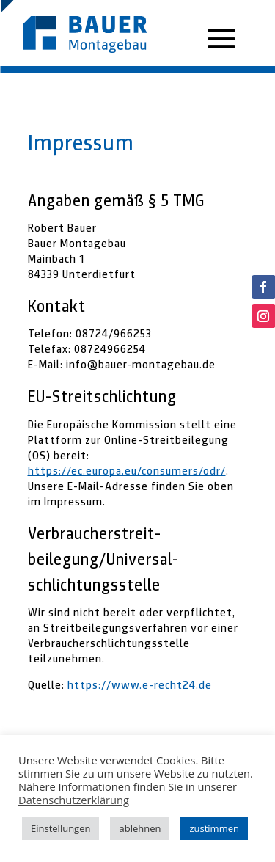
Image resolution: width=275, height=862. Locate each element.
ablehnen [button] (140, 828)
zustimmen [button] (214, 828)
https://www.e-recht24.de (139, 685)
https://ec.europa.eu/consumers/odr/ (127, 471)
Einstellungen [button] (60, 828)
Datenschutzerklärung (73, 799)
